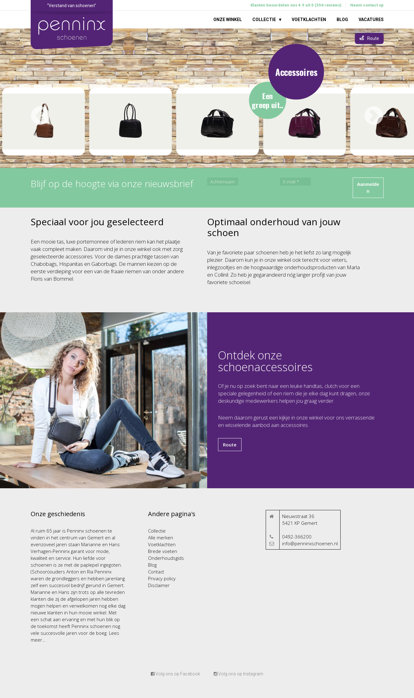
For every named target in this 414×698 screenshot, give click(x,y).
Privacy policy (162, 578)
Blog (342, 19)
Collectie (264, 19)
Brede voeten (162, 551)
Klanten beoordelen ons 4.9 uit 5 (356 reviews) (296, 5)
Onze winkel (227, 19)
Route (230, 444)
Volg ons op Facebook (175, 673)
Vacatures (371, 19)
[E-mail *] (295, 182)
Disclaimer (159, 585)
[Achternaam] (222, 182)
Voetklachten (309, 19)
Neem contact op (367, 5)
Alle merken (160, 537)
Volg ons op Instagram (238, 673)
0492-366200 (297, 536)
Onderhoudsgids (166, 558)
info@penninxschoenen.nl (310, 543)
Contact (156, 571)
